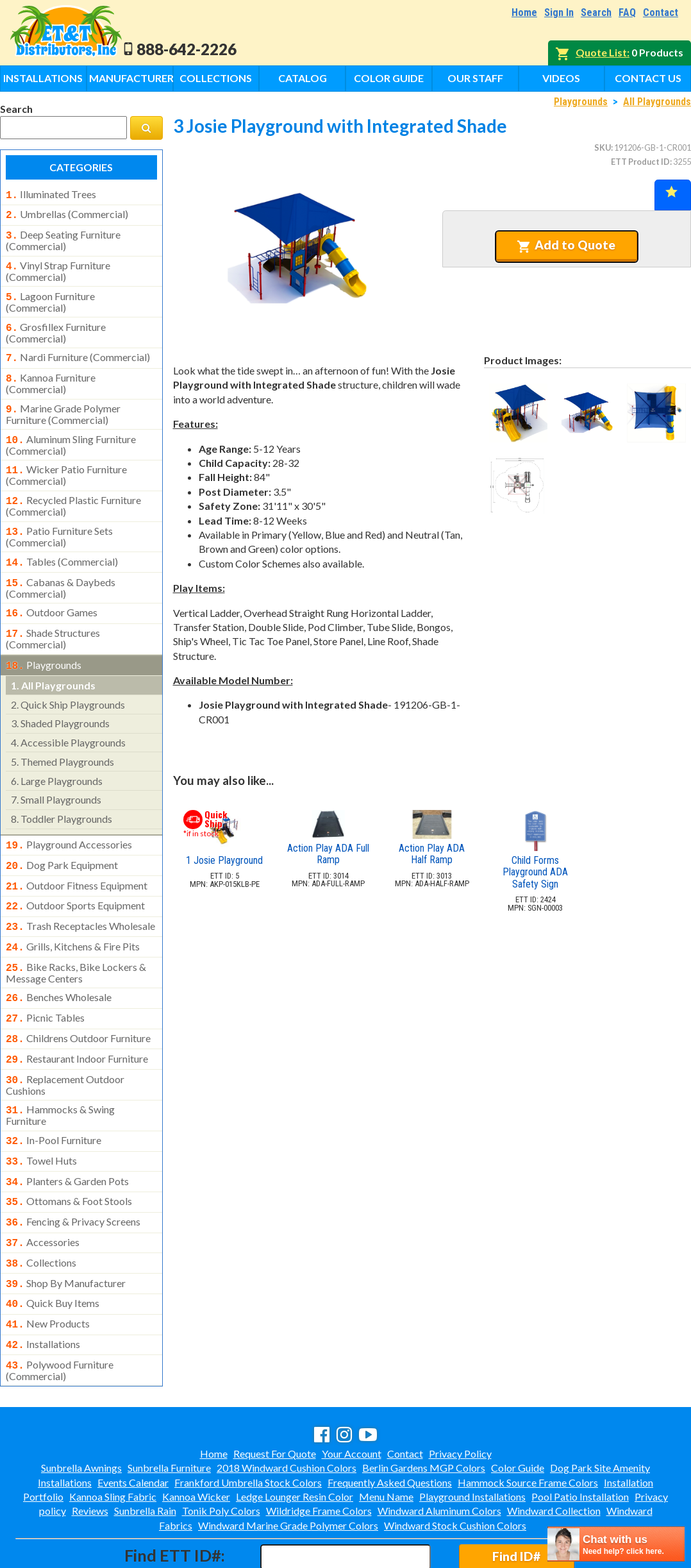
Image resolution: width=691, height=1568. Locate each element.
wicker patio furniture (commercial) (66, 461)
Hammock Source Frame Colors (528, 1427)
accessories (42, 1196)
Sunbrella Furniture (169, 1412)
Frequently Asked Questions (390, 1427)
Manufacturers (131, 78)
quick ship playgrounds (68, 681)
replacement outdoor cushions (65, 1046)
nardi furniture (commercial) (78, 349)
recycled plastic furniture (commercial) (73, 490)
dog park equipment (62, 841)
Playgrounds (581, 102)
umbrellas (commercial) (67, 213)
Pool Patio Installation (580, 1441)
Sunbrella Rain (145, 1455)
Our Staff (475, 78)
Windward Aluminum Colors (439, 1455)
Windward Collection (554, 1455)
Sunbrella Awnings (81, 1412)
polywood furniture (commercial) (59, 1315)
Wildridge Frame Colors (319, 1455)
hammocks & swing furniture (60, 1075)
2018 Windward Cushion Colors (286, 1412)
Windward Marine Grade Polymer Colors (288, 1470)
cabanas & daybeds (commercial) (60, 568)
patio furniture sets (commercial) (59, 520)
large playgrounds (57, 758)
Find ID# (516, 1501)
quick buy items (52, 1253)
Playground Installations (472, 1441)
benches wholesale (59, 965)
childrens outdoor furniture (78, 1004)
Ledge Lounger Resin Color (294, 1441)
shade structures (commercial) (53, 616)
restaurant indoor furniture (77, 1023)
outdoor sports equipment (75, 879)
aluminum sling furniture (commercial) (71, 432)
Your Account (351, 1398)
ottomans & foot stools (69, 1158)
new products (48, 1272)
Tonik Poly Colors (221, 1455)
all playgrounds (53, 662)
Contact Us (648, 78)
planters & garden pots (67, 1139)
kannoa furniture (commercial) (51, 373)
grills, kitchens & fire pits (73, 917)
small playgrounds (56, 776)
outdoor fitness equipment (76, 860)
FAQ (627, 12)
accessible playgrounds (68, 719)
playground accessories (69, 821)
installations (43, 1292)
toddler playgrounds (61, 795)
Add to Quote (566, 245)
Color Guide (389, 78)
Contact (660, 12)
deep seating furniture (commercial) (63, 236)
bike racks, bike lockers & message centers (76, 940)
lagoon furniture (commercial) (50, 295)
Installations (43, 78)
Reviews (90, 1455)
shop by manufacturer (66, 1234)
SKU (602, 147)
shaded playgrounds (60, 700)
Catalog (302, 78)
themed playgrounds (62, 738)
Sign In (559, 12)
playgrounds (43, 643)
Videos (561, 78)
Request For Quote (274, 1398)
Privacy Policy (460, 1398)
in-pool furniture (53, 1100)
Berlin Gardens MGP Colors (423, 1412)
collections (41, 1215)
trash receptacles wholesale (80, 898)
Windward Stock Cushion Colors (455, 1470)
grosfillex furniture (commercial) (56, 325)
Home (524, 12)
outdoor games (51, 593)
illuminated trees (51, 194)
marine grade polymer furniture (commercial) (63, 402)
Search (596, 12)
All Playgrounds (657, 102)
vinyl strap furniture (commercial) (58, 266)
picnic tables (45, 984)
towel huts (41, 1120)
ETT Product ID (640, 161)
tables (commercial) (62, 545)
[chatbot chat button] (616, 1544)
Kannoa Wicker (196, 1441)
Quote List (601, 52)
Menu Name (386, 1441)
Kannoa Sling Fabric (112, 1441)
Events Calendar (133, 1427)
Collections (215, 78)
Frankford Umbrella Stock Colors (248, 1427)
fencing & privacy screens (73, 1177)
